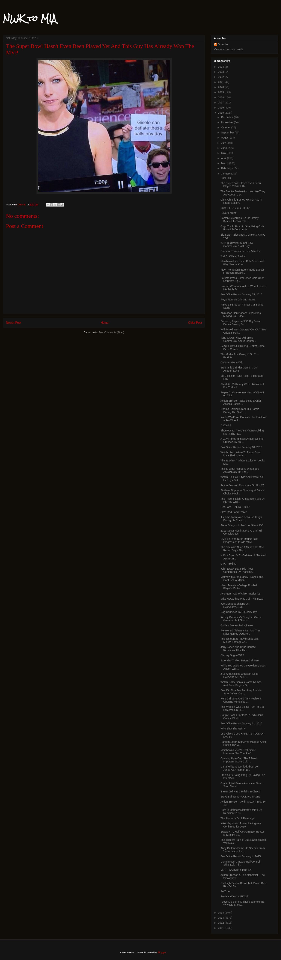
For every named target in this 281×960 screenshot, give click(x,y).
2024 (221, 66)
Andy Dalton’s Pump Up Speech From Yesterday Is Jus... (242, 850)
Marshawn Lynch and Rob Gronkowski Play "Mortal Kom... (242, 263)
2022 (221, 76)
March (225, 163)
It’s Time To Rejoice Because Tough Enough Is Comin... (241, 519)
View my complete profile (228, 49)
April (224, 158)
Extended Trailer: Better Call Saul (239, 660)
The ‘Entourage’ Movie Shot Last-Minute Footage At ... (239, 640)
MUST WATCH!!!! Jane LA (235, 869)
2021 (221, 82)
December (227, 117)
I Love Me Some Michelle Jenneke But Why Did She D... (242, 903)
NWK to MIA (29, 18)
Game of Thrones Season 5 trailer (240, 251)
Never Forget (228, 212)
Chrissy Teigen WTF (232, 655)
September (228, 132)
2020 (221, 87)
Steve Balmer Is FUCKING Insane (240, 796)
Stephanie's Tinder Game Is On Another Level (238, 369)
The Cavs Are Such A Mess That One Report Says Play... (242, 549)
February (226, 168)
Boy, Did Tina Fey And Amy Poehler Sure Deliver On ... (241, 692)
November (227, 122)
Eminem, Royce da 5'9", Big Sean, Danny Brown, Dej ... (240, 323)
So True (225, 891)
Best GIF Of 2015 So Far (235, 207)
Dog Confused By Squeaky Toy (238, 611)
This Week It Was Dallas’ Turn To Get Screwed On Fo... (242, 708)
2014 (221, 912)
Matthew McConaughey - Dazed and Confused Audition (241, 578)
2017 (221, 102)
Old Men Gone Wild (231, 362)
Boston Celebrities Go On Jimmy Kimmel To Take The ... (239, 219)
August (225, 137)
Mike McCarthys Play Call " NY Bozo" (242, 598)
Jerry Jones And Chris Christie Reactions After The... (238, 648)
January (226, 173)
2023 (221, 71)
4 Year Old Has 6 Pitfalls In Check (240, 791)
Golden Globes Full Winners (236, 625)
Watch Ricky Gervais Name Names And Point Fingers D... (241, 684)
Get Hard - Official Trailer (235, 506)
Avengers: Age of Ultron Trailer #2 (240, 593)
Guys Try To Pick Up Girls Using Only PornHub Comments (242, 228)
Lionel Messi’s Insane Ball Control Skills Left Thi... (240, 863)
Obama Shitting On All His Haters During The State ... (239, 410)
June (224, 147)
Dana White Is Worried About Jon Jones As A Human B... (239, 768)
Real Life (225, 177)
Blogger (162, 952)
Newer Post (13, 322)
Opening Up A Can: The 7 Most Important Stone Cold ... (238, 760)
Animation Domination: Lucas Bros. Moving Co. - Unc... (241, 315)
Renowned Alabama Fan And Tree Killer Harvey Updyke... (240, 632)
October (226, 127)
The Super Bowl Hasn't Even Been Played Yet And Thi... (240, 185)
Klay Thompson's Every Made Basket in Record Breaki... (242, 271)
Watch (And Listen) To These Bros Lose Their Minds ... (240, 454)
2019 (221, 92)
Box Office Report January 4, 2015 (240, 856)
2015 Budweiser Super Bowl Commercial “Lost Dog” (236, 244)
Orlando (223, 44)
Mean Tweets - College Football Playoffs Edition (238, 587)
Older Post (195, 322)
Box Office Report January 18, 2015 (241, 447)
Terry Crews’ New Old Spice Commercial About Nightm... (238, 339)
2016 (221, 107)
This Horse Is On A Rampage (237, 818)
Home (105, 322)
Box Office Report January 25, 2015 (241, 294)
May (224, 152)
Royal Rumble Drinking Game (237, 299)
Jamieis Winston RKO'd (234, 896)
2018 (221, 97)
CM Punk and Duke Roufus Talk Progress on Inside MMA (239, 540)
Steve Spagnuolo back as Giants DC (241, 525)
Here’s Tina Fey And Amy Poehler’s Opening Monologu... (241, 700)
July (223, 142)
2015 (221, 112)
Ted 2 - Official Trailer (232, 256)
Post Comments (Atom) (111, 332)
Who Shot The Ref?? (232, 728)
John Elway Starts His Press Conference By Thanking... (237, 570)
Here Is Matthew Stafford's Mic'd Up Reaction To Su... (241, 811)
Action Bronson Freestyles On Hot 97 (242, 485)
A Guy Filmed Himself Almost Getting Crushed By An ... (242, 440)
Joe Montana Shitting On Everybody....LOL (234, 605)
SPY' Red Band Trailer (233, 512)
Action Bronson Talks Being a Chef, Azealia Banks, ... (241, 402)
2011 (221, 927)
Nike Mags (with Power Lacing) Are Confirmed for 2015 (240, 825)
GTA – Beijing (228, 563)
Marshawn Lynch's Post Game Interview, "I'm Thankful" (238, 752)
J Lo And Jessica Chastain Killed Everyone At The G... (239, 675)
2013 (221, 917)
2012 (221, 922)
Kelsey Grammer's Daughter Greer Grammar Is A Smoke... (240, 619)
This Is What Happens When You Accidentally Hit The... (239, 470)
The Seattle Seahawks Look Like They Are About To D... (242, 193)
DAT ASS (225, 425)
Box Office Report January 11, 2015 (241, 723)
